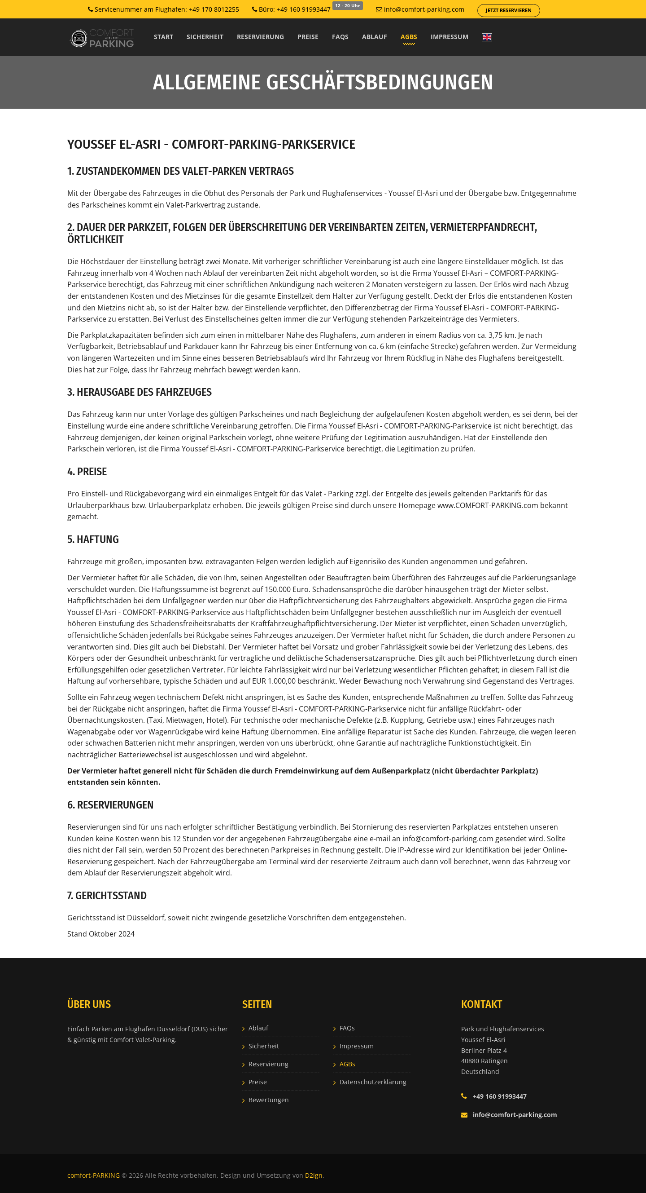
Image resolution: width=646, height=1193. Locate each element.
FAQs (340, 36)
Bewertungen (269, 1100)
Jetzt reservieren (509, 10)
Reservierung (260, 36)
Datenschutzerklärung (373, 1082)
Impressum (449, 36)
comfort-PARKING (94, 1175)
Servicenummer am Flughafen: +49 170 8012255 (163, 9)
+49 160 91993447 (500, 1096)
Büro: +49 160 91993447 (307, 8)
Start (163, 36)
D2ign (314, 1175)
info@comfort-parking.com (420, 9)
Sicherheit (205, 36)
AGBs (409, 36)
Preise (308, 36)
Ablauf (374, 36)
